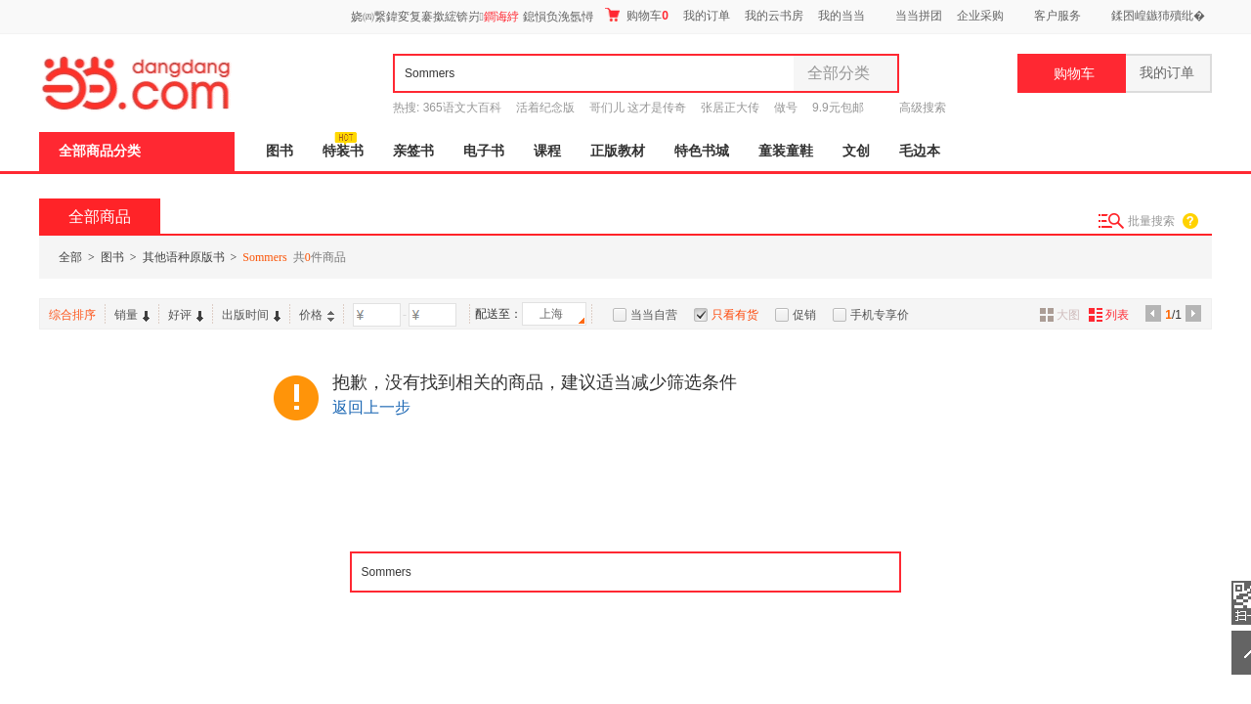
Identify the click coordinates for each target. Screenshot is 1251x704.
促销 (804, 315)
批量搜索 (1151, 221)
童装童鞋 (785, 151)
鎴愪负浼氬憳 (558, 16)
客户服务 (1057, 15)
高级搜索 (922, 107)
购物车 (637, 15)
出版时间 (251, 315)
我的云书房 (774, 15)
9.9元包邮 (838, 107)
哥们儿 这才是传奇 (637, 107)
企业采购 (980, 15)
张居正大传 (730, 107)
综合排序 (72, 315)
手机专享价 (879, 315)
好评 (185, 315)
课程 (547, 151)
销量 (132, 315)
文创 (856, 151)
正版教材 (617, 151)
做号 (786, 107)
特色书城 (701, 151)
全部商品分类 (100, 151)
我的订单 (706, 15)
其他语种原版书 (184, 257)
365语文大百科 (462, 107)
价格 (316, 315)
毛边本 (919, 151)
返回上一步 (371, 407)
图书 (279, 151)
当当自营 (653, 315)
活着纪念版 (545, 107)
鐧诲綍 (501, 16)
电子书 (483, 151)
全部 (70, 257)
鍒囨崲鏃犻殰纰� (1158, 15)
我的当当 (841, 15)
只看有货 (735, 315)
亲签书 (413, 151)
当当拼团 (918, 15)
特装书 (343, 151)
